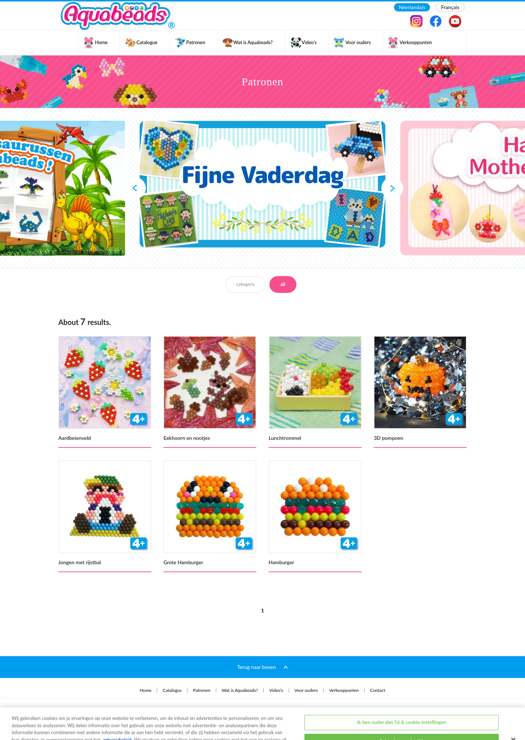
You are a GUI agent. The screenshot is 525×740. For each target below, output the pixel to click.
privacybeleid (118, 714)
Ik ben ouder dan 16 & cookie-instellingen (401, 696)
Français (450, 7)
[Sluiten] (513, 714)
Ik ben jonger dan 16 (402, 715)
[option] (262, 184)
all (282, 284)
